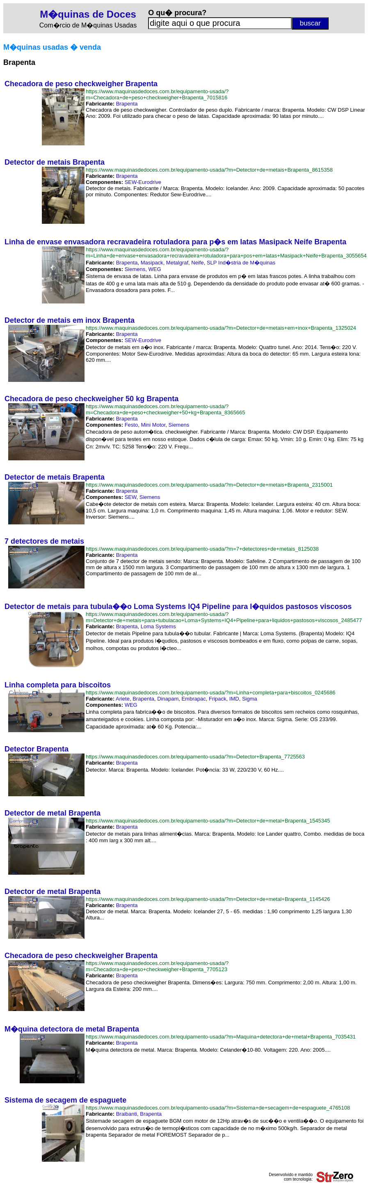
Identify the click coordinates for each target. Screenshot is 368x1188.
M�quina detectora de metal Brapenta (72, 1029)
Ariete (123, 699)
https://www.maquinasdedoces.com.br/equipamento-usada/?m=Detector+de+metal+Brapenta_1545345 (208, 821)
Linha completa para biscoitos (58, 685)
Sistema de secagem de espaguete (65, 1100)
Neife (197, 263)
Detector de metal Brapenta (53, 813)
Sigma (249, 699)
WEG (154, 269)
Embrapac (193, 699)
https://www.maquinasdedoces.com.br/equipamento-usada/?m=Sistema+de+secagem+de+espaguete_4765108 (218, 1108)
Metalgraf (177, 263)
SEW (131, 497)
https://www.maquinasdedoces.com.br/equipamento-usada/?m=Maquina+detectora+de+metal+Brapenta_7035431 (221, 1037)
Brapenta (127, 104)
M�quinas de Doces (88, 14)
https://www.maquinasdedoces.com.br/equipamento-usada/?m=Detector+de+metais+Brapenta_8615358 (209, 170)
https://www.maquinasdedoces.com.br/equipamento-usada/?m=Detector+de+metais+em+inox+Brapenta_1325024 (221, 328)
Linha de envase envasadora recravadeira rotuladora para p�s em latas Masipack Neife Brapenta (175, 242)
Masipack (152, 263)
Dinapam (167, 699)
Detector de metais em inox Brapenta (70, 320)
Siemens (135, 269)
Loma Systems (158, 626)
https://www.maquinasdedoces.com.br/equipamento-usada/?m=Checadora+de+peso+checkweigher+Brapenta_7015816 (157, 94)
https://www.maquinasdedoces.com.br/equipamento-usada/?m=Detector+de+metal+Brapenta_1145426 (208, 899)
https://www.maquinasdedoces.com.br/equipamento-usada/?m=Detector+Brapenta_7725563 (195, 757)
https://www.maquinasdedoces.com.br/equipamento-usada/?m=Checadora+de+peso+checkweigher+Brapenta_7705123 (157, 966)
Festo (131, 425)
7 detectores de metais (44, 541)
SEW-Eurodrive (143, 182)
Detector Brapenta (37, 749)
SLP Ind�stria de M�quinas (241, 263)
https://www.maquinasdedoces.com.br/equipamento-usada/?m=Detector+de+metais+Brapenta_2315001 (209, 485)
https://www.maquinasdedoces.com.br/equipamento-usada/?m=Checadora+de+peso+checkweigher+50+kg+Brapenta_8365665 (165, 409)
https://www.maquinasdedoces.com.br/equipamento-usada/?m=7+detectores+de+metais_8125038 (202, 549)
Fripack (217, 699)
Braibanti (126, 1114)
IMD (234, 699)
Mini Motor (153, 425)
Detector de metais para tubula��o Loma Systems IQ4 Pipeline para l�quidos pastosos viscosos (178, 606)
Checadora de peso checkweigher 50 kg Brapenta (91, 399)
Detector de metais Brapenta (55, 162)
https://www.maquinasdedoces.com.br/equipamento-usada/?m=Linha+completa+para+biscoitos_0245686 (211, 692)
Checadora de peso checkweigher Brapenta (81, 84)
